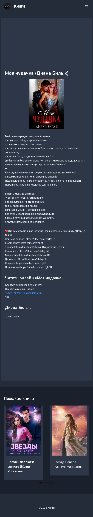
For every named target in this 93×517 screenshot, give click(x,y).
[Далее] (83, 443)
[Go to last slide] (9, 443)
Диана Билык (12, 316)
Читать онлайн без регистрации (23, 293)
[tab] (40, 483)
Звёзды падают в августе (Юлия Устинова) (21, 466)
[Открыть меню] (86, 6)
